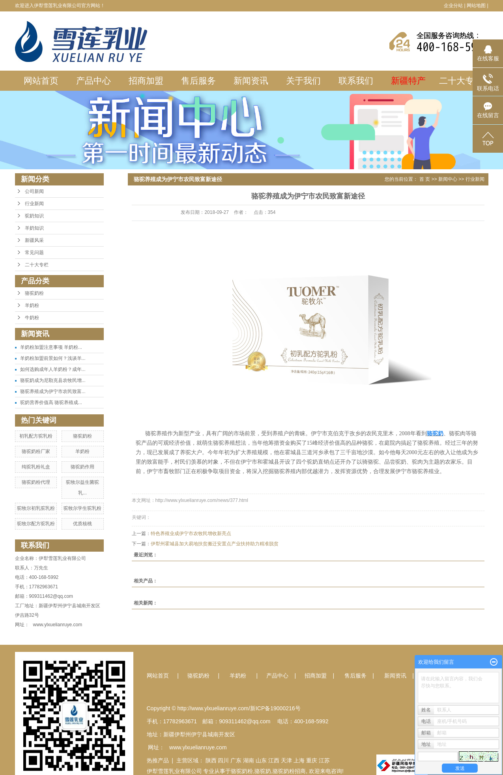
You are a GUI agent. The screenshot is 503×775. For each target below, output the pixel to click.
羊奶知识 (34, 228)
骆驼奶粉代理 (36, 482)
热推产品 (158, 760)
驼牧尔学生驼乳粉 (82, 508)
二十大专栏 (460, 81)
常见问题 (34, 252)
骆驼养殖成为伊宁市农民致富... (53, 391)
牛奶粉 (32, 317)
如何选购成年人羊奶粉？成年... (53, 369)
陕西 (211, 760)
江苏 (324, 760)
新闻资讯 (251, 81)
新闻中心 (447, 179)
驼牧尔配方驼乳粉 (36, 523)
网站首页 (41, 81)
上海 (299, 760)
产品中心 (93, 81)
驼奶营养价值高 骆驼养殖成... (51, 402)
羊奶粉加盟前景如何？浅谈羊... (53, 358)
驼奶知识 (34, 216)
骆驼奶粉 (34, 293)
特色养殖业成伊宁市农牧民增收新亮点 (191, 533)
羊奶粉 (32, 305)
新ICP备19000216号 (275, 708)
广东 (235, 760)
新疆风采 (34, 240)
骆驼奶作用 (82, 467)
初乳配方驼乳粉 (35, 436)
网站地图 (476, 5)
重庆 (311, 760)
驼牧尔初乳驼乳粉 (36, 508)
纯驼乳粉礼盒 (36, 467)
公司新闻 (34, 191)
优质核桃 (82, 523)
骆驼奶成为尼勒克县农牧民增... (53, 380)
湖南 (248, 760)
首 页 (424, 179)
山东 (261, 760)
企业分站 (453, 5)
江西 (273, 760)
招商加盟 (146, 81)
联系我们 (355, 81)
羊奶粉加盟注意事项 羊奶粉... (51, 347)
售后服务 (198, 81)
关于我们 (303, 81)
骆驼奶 (262, 771)
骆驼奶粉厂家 (36, 451)
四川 (223, 760)
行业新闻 (34, 203)
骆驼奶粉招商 (289, 771)
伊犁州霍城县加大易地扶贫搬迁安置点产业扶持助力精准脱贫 (215, 544)
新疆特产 (408, 81)
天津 (286, 760)
